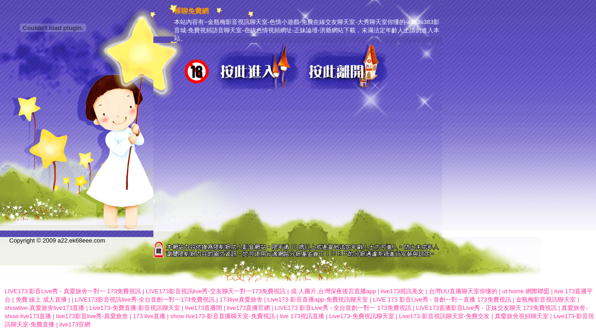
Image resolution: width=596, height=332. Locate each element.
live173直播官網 (248, 307)
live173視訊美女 (402, 291)
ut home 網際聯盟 (525, 291)
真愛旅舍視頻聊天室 (522, 316)
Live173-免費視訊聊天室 (361, 316)
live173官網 (74, 324)
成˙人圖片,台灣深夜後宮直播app (334, 291)
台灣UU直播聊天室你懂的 (463, 291)
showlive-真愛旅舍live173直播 (44, 307)
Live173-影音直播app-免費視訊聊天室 (317, 299)
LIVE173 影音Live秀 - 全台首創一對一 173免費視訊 (343, 307)
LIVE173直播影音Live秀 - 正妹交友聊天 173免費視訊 (486, 307)
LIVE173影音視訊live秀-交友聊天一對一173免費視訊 (216, 291)
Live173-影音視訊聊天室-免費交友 (444, 316)
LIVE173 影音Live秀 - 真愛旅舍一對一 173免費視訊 (73, 291)
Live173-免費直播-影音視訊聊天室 (134, 307)
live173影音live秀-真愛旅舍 (92, 316)
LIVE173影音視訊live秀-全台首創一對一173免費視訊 (144, 299)
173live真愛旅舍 (240, 299)
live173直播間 (203, 307)
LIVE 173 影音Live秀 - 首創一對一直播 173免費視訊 (442, 299)
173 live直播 (149, 316)
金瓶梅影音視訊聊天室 (546, 299)
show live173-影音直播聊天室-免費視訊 (222, 316)
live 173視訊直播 (302, 316)
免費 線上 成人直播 (41, 299)
